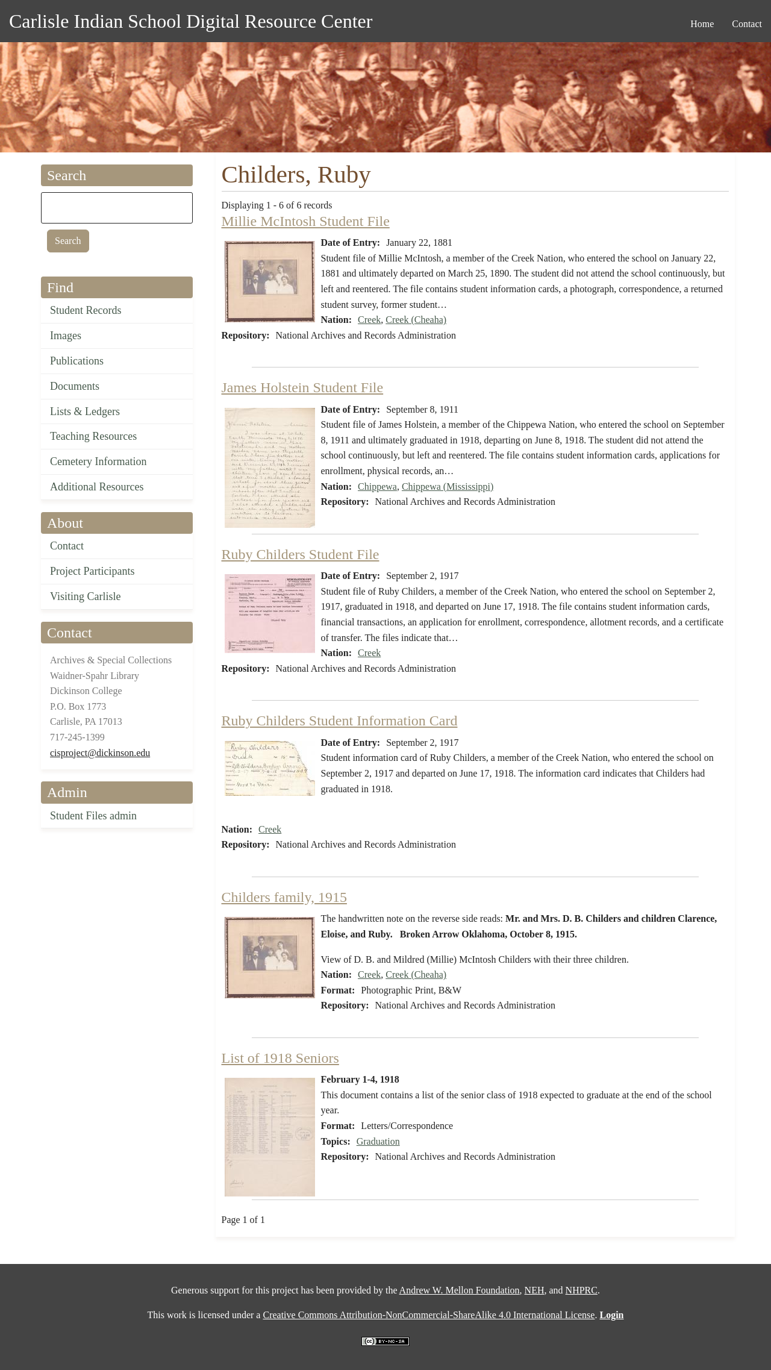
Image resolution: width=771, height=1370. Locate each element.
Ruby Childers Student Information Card (340, 720)
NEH (535, 1290)
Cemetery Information (98, 461)
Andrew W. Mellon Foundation (459, 1290)
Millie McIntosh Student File (306, 221)
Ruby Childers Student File (300, 554)
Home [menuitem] (702, 24)
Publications (77, 361)
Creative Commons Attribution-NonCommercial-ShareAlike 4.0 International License (429, 1315)
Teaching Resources (93, 436)
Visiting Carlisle (85, 596)
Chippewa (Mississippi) (447, 486)
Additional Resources (96, 487)
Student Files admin (93, 816)
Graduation (378, 1141)
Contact (67, 546)
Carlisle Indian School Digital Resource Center (190, 21)
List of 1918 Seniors (280, 1058)
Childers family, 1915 (284, 897)
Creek (369, 319)
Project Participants (92, 571)
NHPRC (582, 1290)
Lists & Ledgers (85, 411)
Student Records (86, 310)
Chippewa (377, 486)
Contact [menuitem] (747, 24)
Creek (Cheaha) (416, 319)
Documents (74, 386)
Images (65, 336)
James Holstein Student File (303, 387)
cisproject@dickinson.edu (100, 753)
